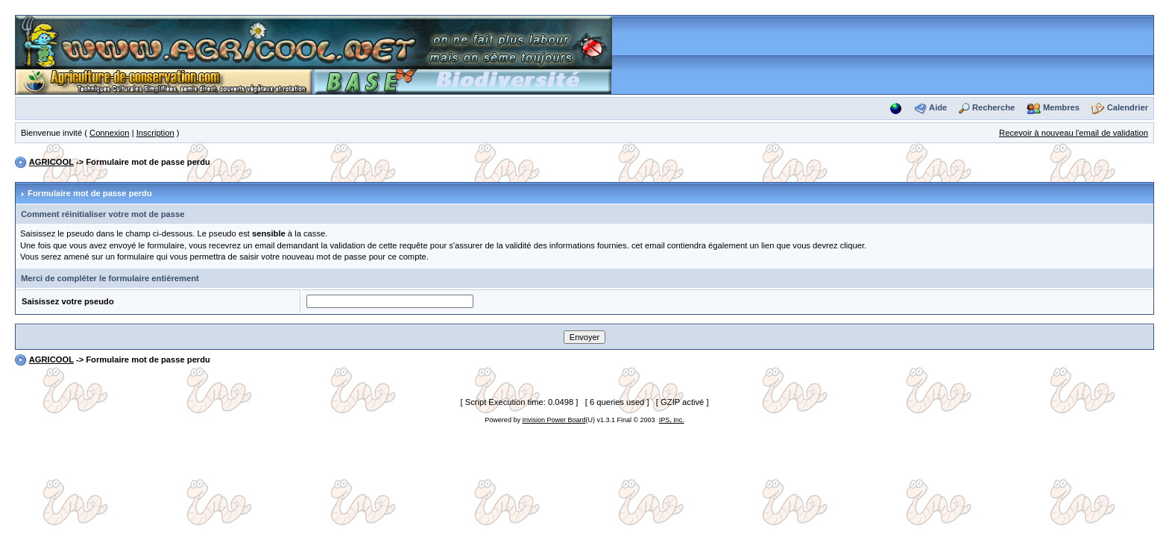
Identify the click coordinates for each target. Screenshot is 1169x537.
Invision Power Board (553, 420)
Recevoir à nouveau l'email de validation (1073, 132)
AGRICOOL (51, 161)
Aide (938, 107)
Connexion (109, 132)
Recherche (993, 107)
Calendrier (1127, 107)
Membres (1061, 107)
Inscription (155, 132)
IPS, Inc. (671, 420)
